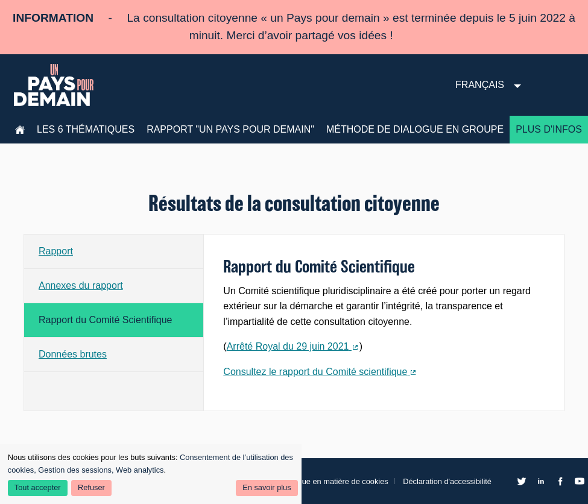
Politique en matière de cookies (334, 481)
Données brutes (73, 354)
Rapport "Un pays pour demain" (230, 129)
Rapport (56, 251)
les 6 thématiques (85, 129)
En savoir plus (266, 487)
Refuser (91, 487)
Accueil (20, 129)
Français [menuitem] (479, 85)
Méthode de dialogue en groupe (415, 129)
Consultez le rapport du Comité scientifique (320, 373)
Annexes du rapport (81, 285)
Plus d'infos (549, 129)
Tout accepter (37, 487)
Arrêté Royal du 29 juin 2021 (293, 347)
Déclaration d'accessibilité (447, 481)
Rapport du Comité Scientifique (105, 320)
